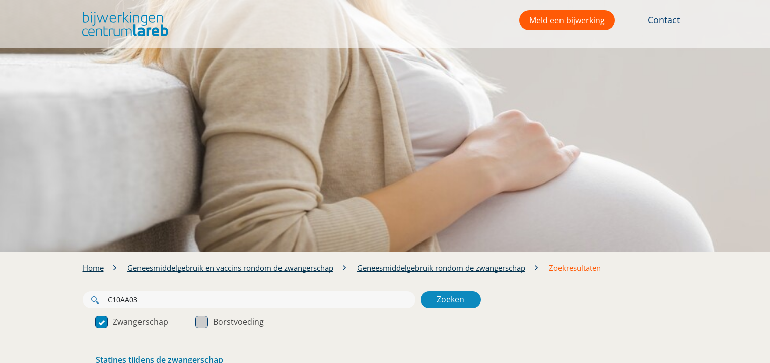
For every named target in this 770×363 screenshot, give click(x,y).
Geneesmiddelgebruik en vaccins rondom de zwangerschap (230, 268)
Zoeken (450, 299)
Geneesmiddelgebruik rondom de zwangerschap (441, 268)
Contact (664, 20)
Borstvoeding (229, 322)
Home (93, 268)
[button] (122, 24)
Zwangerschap (131, 322)
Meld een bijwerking (567, 20)
